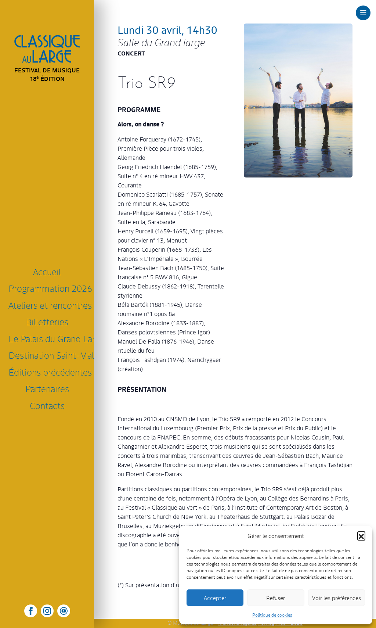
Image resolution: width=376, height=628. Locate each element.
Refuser (275, 598)
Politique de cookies (272, 614)
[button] (361, 535)
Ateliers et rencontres (48, 304)
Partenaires (47, 388)
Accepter (215, 598)
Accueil (47, 271)
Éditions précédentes (48, 371)
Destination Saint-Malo (48, 354)
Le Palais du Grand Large (48, 338)
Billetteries (47, 321)
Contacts (47, 405)
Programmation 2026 (48, 287)
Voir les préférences (336, 598)
